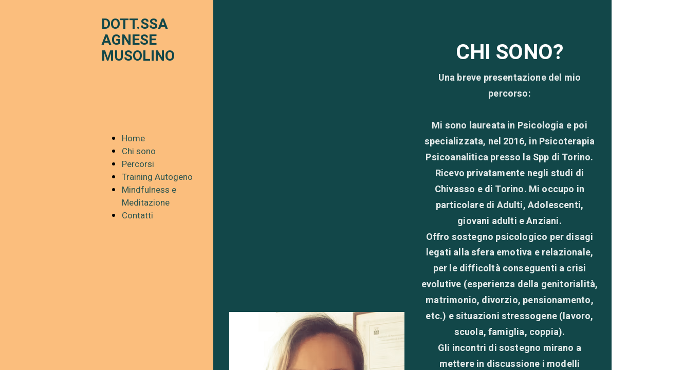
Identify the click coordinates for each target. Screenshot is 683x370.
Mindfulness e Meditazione (149, 196)
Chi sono (139, 151)
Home (133, 138)
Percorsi (138, 164)
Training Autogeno (157, 177)
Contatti (137, 215)
